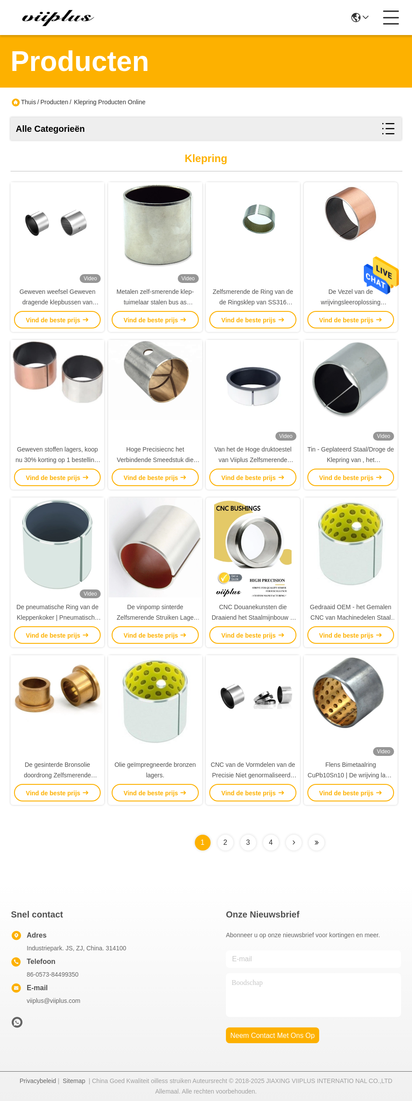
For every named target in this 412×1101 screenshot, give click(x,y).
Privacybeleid (38, 1080)
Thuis (28, 102)
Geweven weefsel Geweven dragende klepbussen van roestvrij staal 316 (57, 302)
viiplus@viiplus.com (53, 1000)
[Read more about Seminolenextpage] (294, 842)
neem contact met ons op (272, 1035)
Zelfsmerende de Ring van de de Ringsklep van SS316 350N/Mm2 (253, 302)
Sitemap (74, 1080)
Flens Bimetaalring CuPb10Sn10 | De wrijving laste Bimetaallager (351, 775)
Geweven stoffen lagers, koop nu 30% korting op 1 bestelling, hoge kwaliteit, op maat (57, 460)
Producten (54, 102)
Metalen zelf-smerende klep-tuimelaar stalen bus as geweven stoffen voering (155, 302)
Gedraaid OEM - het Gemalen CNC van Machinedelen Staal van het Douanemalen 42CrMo (351, 617)
